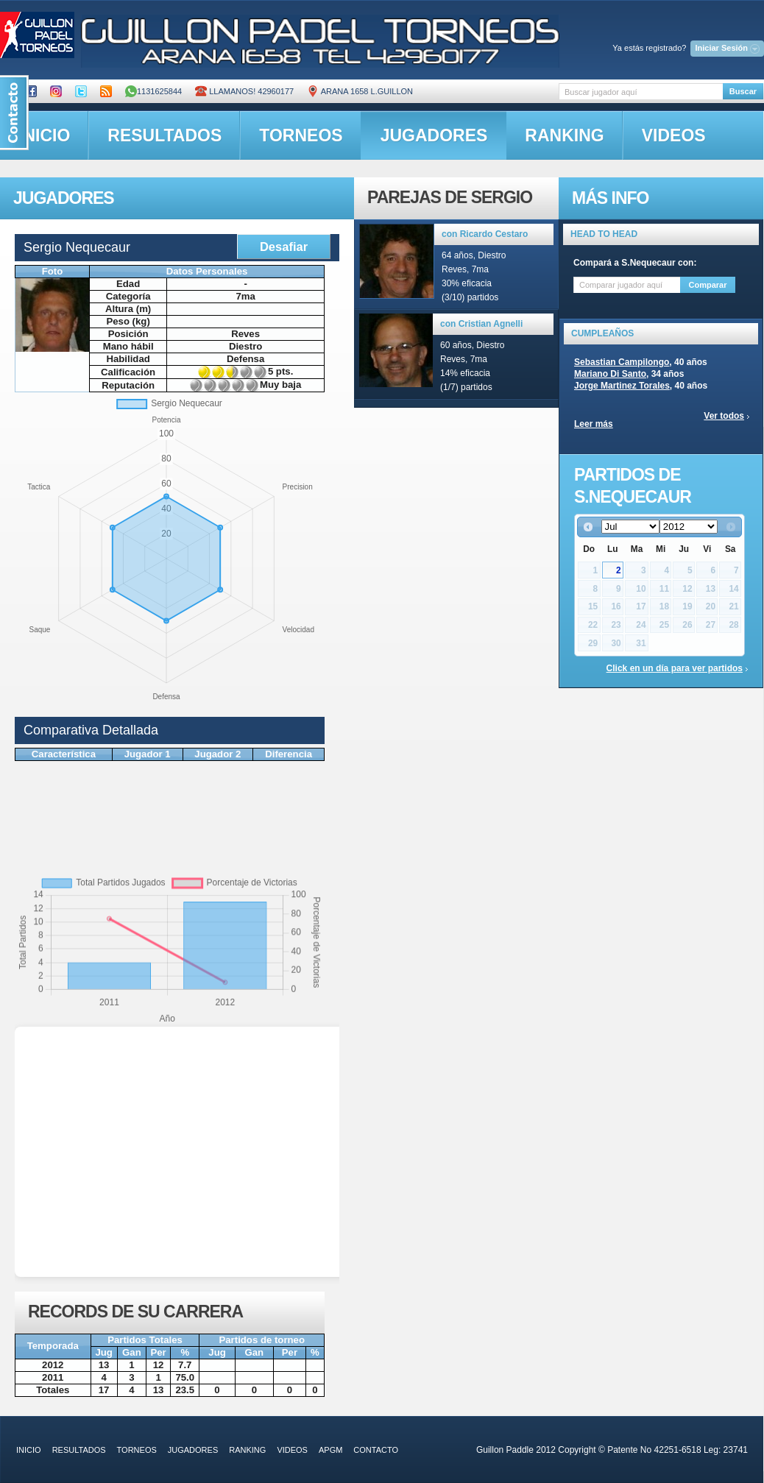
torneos (300, 135)
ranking (564, 135)
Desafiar (284, 246)
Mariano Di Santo (610, 374)
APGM (330, 1449)
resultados (164, 135)
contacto (375, 1449)
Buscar (743, 91)
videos (674, 135)
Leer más (593, 424)
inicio (28, 1449)
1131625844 (153, 91)
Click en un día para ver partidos (674, 668)
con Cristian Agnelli (481, 324)
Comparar (708, 284)
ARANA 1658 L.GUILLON (360, 91)
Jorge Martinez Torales (622, 386)
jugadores (434, 135)
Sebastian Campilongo (621, 362)
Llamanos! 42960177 (244, 91)
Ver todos (724, 416)
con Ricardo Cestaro (485, 234)
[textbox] (641, 91)
